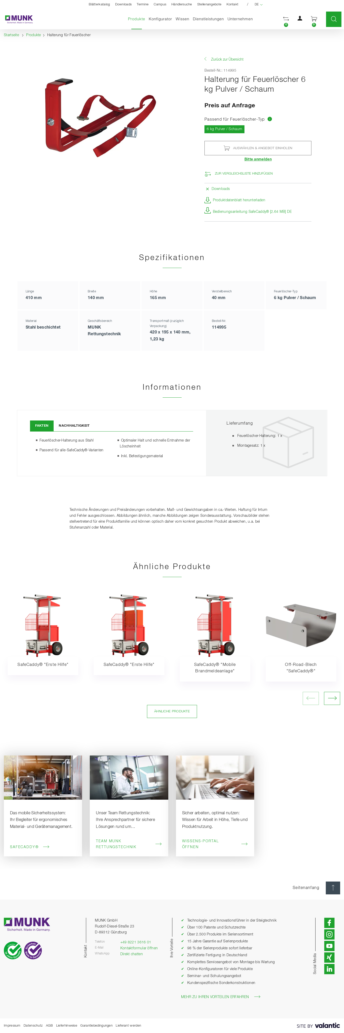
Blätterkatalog (99, 4)
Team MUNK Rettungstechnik (129, 844)
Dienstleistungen (208, 19)
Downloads (123, 4)
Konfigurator (160, 19)
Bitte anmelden (258, 159)
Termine (143, 4)
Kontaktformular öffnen (139, 948)
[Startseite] (16, 19)
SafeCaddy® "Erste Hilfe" (42, 665)
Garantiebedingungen (96, 1025)
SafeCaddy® (30, 847)
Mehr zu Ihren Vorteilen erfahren (221, 997)
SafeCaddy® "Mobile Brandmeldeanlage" (215, 668)
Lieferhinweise (66, 1025)
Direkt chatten (131, 954)
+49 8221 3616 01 (135, 942)
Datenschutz (33, 1025)
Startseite (11, 35)
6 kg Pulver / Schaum (225, 128)
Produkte (137, 19)
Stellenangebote (209, 4)
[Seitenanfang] (333, 888)
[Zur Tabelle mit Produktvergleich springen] (270, 119)
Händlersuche (181, 4)
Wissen (182, 19)
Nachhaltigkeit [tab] (74, 425)
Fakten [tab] (42, 425)
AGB (49, 1025)
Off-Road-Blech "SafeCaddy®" (301, 668)
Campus (160, 4)
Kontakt (232, 4)
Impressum (12, 1025)
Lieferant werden (128, 1025)
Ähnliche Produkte (172, 711)
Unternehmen (240, 19)
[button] (286, 19)
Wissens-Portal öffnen (215, 844)
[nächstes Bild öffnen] (332, 698)
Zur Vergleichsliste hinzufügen (244, 173)
